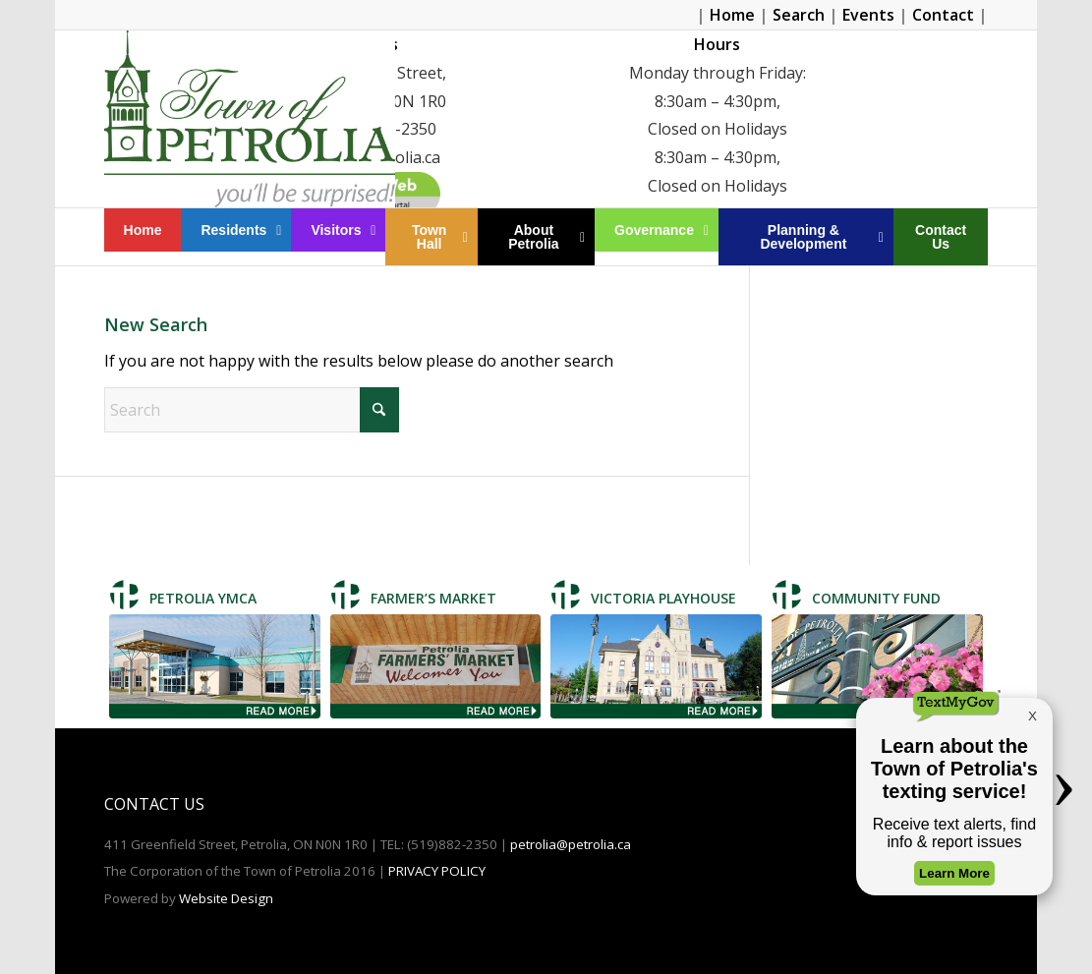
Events (868, 15)
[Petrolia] (249, 118)
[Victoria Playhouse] (656, 666)
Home (732, 15)
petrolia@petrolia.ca (570, 844)
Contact (943, 15)
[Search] (251, 409)
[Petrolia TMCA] (214, 666)
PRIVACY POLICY (437, 871)
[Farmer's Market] (436, 666)
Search (799, 15)
